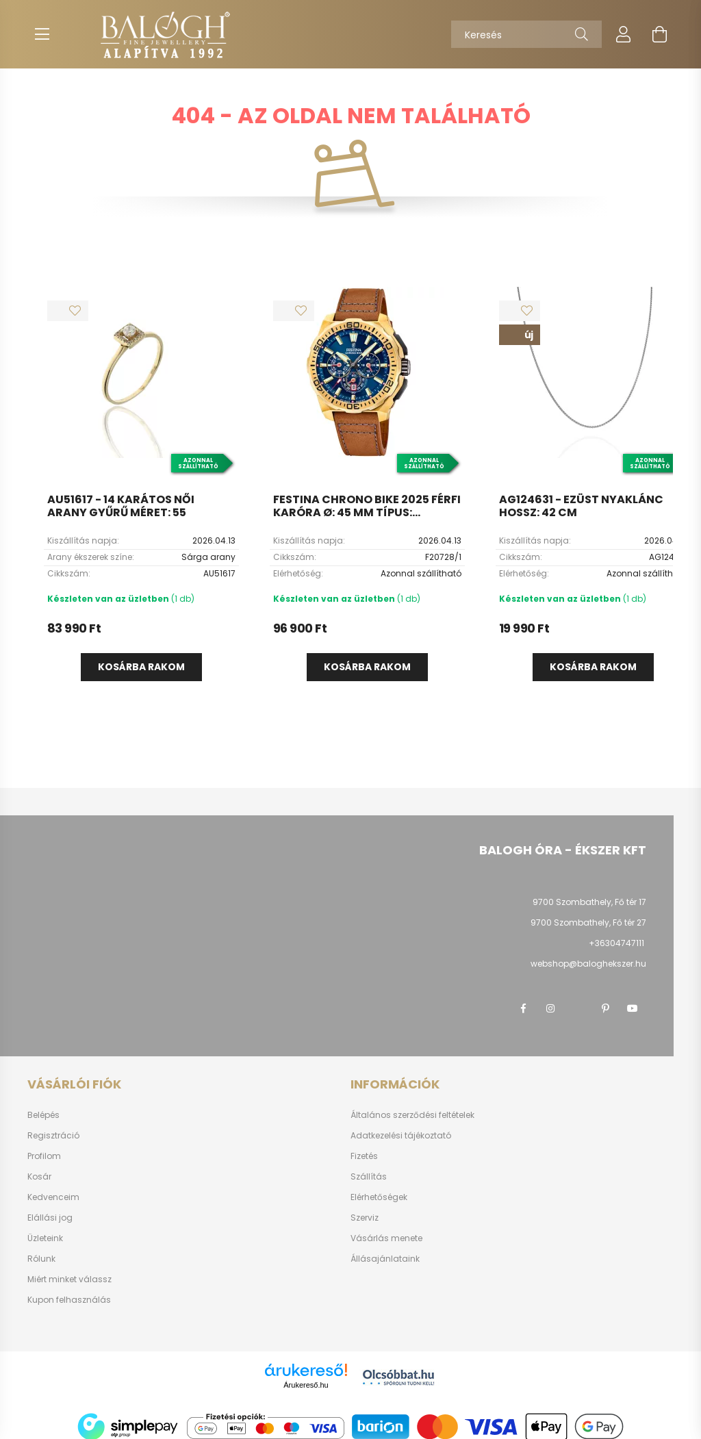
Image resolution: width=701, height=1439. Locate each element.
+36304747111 (616, 943)
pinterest (605, 1008)
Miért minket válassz (69, 1279)
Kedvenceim (53, 1197)
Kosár (39, 1177)
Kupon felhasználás (69, 1300)
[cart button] (659, 34)
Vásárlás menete (386, 1238)
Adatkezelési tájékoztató (400, 1136)
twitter (577, 1008)
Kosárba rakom (141, 667)
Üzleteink (45, 1238)
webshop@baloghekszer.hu (588, 963)
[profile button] (623, 34)
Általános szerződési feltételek (412, 1115)
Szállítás (368, 1177)
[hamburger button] (41, 34)
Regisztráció (53, 1136)
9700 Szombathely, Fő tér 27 (588, 922)
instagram (550, 1008)
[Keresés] (526, 34)
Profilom (44, 1156)
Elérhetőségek (378, 1197)
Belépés (43, 1115)
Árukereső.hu (305, 1385)
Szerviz (364, 1218)
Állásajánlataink (385, 1259)
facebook (523, 1008)
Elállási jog (50, 1218)
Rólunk (41, 1259)
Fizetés (364, 1156)
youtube (632, 1008)
